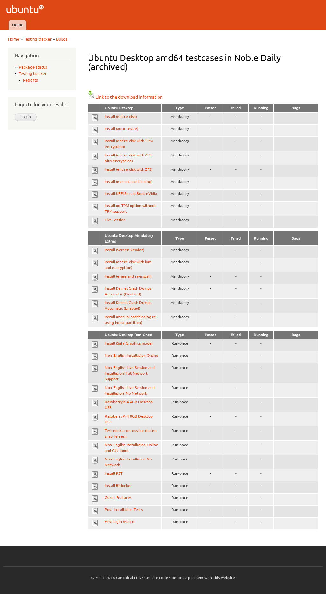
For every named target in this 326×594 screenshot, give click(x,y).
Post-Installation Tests (124, 510)
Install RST (114, 473)
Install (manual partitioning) (128, 181)
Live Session (115, 220)
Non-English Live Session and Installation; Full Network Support (130, 373)
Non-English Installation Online (131, 355)
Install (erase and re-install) (128, 276)
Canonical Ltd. (128, 578)
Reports (30, 80)
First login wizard (119, 522)
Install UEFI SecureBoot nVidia (131, 193)
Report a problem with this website (203, 578)
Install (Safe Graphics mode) (129, 343)
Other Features (118, 497)
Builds (61, 39)
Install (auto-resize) (121, 129)
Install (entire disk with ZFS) (128, 169)
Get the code (156, 578)
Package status (33, 67)
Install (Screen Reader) (124, 250)
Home (17, 25)
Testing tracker (38, 39)
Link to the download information (125, 97)
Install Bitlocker (118, 485)
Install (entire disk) (121, 116)
